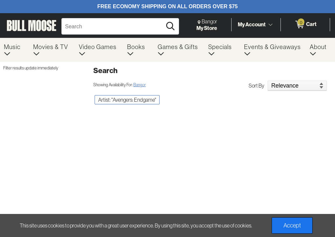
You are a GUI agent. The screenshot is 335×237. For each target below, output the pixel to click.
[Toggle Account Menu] (270, 25)
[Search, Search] (113, 26)
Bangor (139, 84)
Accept (292, 225)
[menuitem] (14, 50)
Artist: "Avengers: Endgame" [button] (127, 99)
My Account (252, 24)
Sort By (256, 85)
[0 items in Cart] (305, 25)
